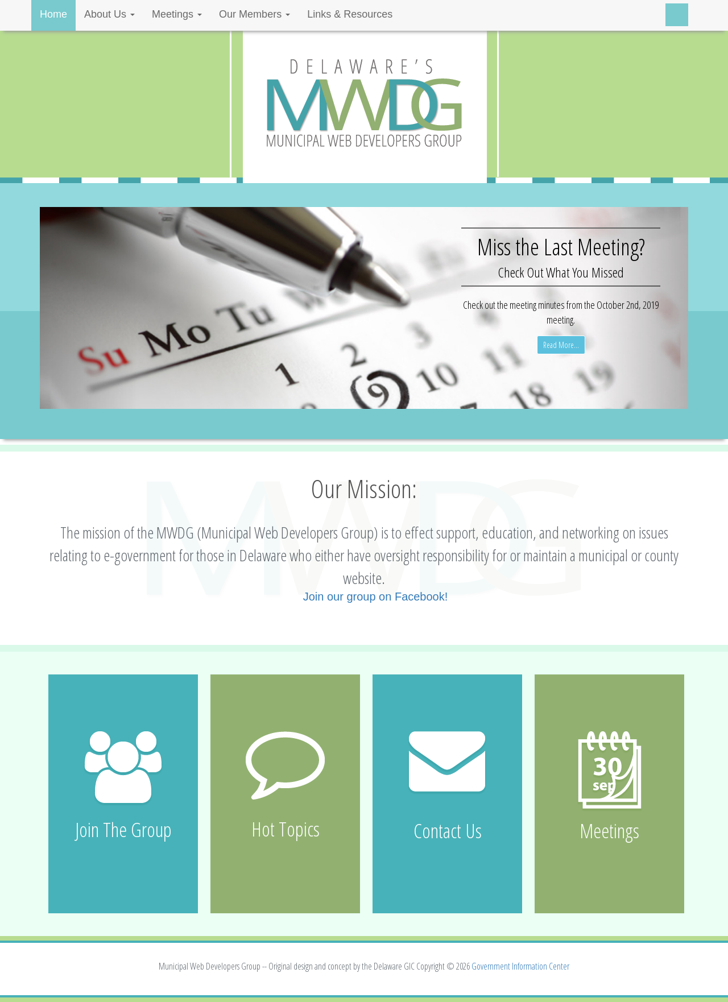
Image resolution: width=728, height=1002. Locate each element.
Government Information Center (520, 966)
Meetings (177, 14)
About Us (109, 14)
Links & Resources (349, 14)
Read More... (561, 344)
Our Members (254, 14)
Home (53, 14)
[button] (88, 308)
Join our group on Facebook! (375, 596)
